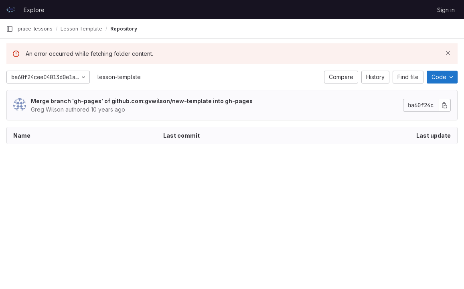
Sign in (446, 9)
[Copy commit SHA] (444, 105)
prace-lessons (35, 29)
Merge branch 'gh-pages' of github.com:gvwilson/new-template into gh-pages (142, 101)
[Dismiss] (448, 53)
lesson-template (119, 76)
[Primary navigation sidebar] (9, 28)
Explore (34, 9)
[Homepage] (10, 9)
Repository (123, 29)
